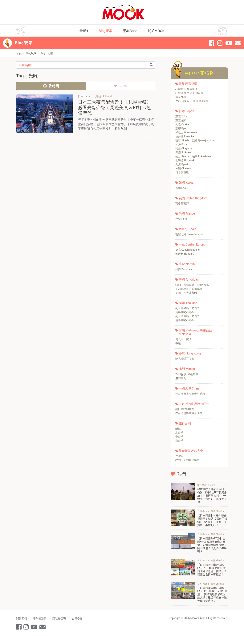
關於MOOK (156, 31)
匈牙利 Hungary (184, 253)
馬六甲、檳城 (183, 339)
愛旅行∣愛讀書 (188, 84)
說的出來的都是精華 (187, 460)
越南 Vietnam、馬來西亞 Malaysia (195, 332)
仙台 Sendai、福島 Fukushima (193, 156)
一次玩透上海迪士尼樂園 (190, 393)
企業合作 (77, 618)
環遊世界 (180, 96)
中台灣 (179, 436)
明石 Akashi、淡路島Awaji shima (194, 140)
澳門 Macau (187, 369)
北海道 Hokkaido (185, 160)
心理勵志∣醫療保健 (186, 88)
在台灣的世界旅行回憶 (194, 404)
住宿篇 (179, 456)
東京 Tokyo (182, 116)
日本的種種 (182, 172)
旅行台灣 (185, 423)
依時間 (51, 86)
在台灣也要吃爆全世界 (188, 413)
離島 (178, 428)
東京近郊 (180, 120)
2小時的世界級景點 (186, 374)
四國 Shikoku (183, 152)
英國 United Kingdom (193, 198)
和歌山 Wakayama (186, 132)
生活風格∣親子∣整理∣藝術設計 (192, 100)
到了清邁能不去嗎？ (187, 316)
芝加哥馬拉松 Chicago (188, 288)
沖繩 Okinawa (183, 168)
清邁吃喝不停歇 (184, 320)
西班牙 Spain (187, 229)
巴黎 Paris (181, 218)
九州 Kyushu (182, 164)
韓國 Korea (186, 182)
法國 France (187, 213)
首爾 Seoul (181, 188)
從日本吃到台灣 (184, 409)
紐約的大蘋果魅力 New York (192, 284)
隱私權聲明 (59, 618)
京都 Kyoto (181, 128)
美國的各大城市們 (186, 292)
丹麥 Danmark (183, 269)
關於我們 (21, 618)
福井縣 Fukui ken (185, 136)
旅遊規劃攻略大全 (191, 451)
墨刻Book (130, 31)
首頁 (19, 53)
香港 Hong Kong (190, 353)
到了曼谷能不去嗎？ (187, 308)
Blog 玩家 (23, 43)
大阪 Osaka (182, 124)
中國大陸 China (189, 388)
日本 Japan (186, 111)
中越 (178, 343)
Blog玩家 (105, 31)
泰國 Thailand (188, 303)
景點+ (83, 31)
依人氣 (120, 85)
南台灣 (179, 440)
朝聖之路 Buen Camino (189, 234)
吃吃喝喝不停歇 (184, 358)
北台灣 (179, 432)
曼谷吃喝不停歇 (184, 312)
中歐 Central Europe (192, 244)
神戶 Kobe (181, 144)
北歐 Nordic (187, 264)
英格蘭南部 (182, 203)
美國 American (189, 279)
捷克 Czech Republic (187, 249)
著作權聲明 (39, 618)
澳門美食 (180, 378)
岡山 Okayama (184, 148)
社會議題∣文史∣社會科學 (189, 92)
